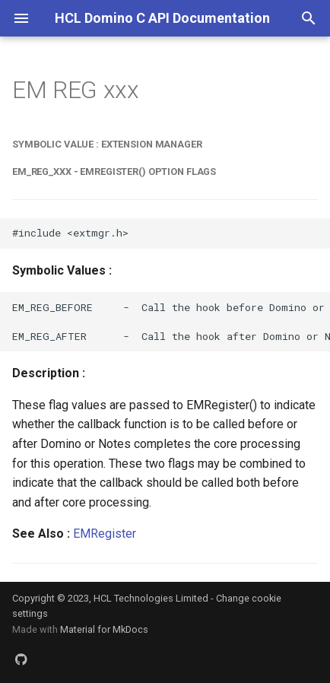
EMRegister (104, 533)
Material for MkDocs (104, 629)
